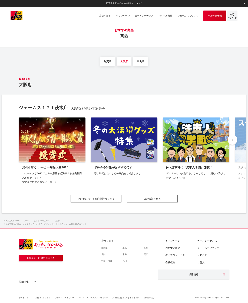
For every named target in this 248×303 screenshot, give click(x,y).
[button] (232, 140)
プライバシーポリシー (64, 298)
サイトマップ (24, 298)
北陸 (103, 254)
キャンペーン (172, 240)
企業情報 (148, 298)
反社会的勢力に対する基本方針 (125, 298)
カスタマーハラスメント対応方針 (93, 298)
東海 (125, 254)
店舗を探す (107, 240)
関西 (146, 254)
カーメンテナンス (207, 240)
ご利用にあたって (42, 298)
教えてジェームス (175, 255)
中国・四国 (106, 261)
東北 (125, 248)
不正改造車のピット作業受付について (124, 3)
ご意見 (201, 262)
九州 (125, 261)
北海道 (104, 248)
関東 (146, 248)
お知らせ (202, 255)
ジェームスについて (208, 248)
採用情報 (194, 274)
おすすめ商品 (172, 248)
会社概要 (170, 262)
